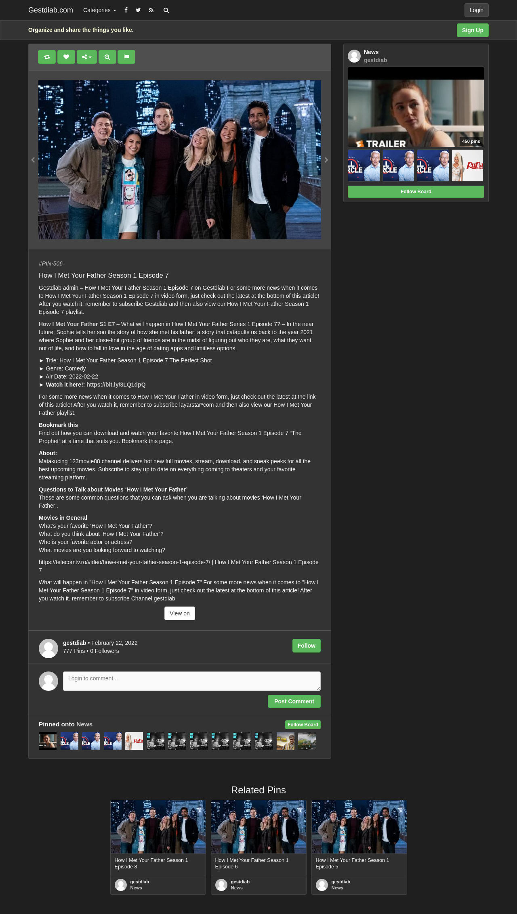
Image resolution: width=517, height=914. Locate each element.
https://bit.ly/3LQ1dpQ (115, 384)
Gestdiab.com (50, 10)
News (84, 724)
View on (180, 613)
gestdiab (139, 881)
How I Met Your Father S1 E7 (77, 324)
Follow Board (303, 725)
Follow (306, 645)
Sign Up (472, 30)
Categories (99, 10)
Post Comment (294, 701)
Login (476, 10)
